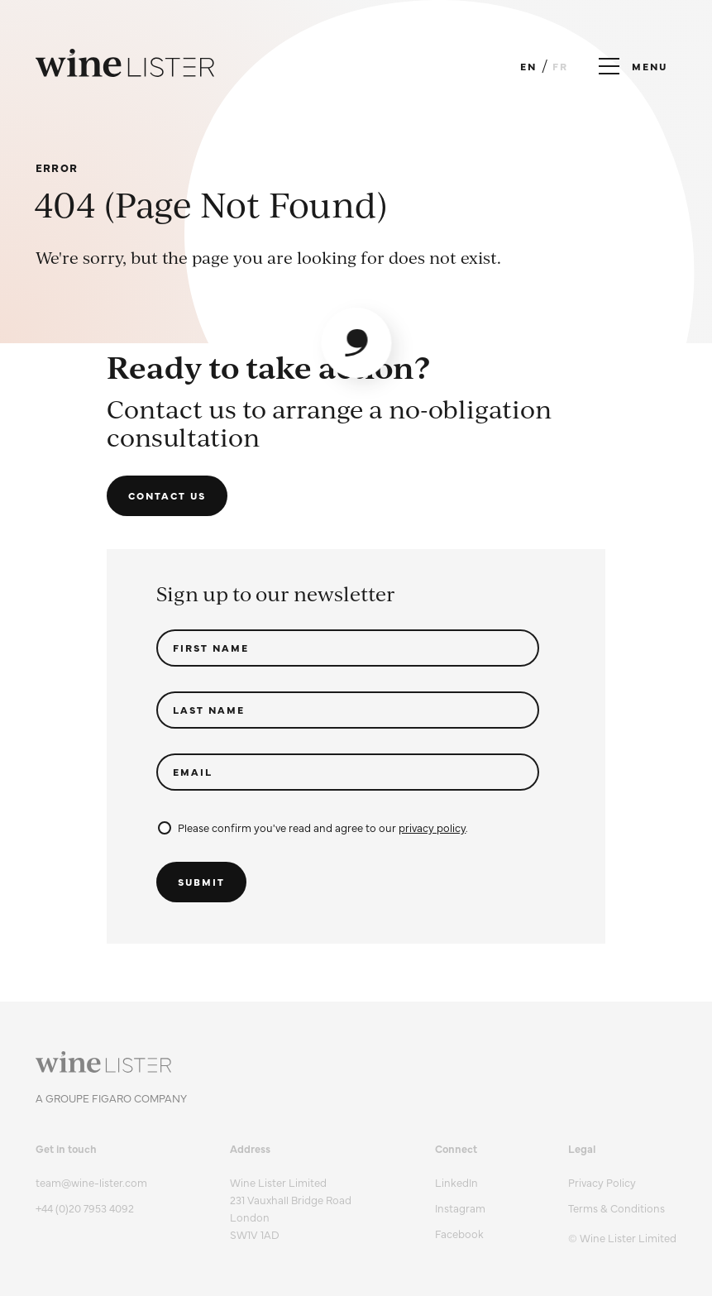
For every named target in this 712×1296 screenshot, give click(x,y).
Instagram (460, 1207)
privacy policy (432, 827)
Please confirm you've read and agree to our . (313, 827)
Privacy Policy (602, 1181)
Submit (201, 881)
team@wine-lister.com (91, 1181)
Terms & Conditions (616, 1207)
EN (528, 66)
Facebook (459, 1233)
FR (560, 66)
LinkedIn (456, 1181)
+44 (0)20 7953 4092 (85, 1207)
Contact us (167, 495)
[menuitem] (622, 1182)
